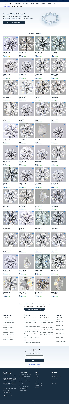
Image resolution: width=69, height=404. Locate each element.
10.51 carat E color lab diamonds (46, 320)
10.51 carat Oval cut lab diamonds (31, 331)
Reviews (37, 376)
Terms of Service (50, 402)
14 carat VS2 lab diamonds (8, 337)
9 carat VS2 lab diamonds (8, 325)
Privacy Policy (35, 402)
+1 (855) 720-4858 (6, 390)
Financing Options (22, 388)
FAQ (36, 381)
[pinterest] (6, 395)
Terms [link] (40, 366)
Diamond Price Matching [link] (24, 386)
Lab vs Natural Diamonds (56, 376)
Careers (37, 389)
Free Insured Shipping (23, 380)
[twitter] (9, 395)
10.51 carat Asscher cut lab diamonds (32, 340)
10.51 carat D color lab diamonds (46, 317)
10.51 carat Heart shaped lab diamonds (30, 334)
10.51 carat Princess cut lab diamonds (32, 320)
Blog (52, 381)
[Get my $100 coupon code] (34, 360)
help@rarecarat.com (7, 392)
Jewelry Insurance (23, 390)
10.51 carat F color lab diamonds (46, 322)
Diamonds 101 (54, 374)
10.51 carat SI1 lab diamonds (59, 322)
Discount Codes (38, 380)
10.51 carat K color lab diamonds (46, 334)
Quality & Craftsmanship (24, 384)
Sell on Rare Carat (38, 385)
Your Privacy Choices (42, 402)
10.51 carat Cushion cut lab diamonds (32, 342)
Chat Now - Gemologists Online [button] (9, 388)
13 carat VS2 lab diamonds (8, 334)
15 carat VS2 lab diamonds (8, 339)
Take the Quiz (54, 383)
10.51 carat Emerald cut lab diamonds (32, 326)
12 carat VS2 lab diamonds (8, 332)
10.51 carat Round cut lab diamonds (31, 317)
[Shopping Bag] (63, 3)
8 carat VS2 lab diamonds (8, 322)
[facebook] (4, 395)
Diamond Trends (54, 378)
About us (37, 374)
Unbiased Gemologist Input (24, 376)
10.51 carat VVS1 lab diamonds (60, 334)
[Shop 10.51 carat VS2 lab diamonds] (14, 22)
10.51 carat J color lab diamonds (46, 332)
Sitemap (37, 387)
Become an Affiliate (39, 383)
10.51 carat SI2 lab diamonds (59, 318)
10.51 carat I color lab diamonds (46, 329)
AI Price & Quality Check (24, 378)
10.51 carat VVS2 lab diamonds (60, 330)
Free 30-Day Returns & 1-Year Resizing (25, 382)
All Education (54, 380)
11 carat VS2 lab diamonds (8, 329)
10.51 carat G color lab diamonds (47, 325)
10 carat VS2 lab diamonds (8, 327)
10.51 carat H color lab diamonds (46, 327)
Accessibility (57, 402)
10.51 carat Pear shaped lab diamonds (32, 329)
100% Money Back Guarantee (25, 374)
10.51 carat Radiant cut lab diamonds (31, 337)
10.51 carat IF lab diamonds (59, 338)
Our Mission (37, 378)
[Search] (57, 3)
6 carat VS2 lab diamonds (8, 317)
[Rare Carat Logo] (7, 4)
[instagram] (11, 395)
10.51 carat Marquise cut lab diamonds (30, 323)
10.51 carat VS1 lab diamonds (59, 326)
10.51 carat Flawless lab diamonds (60, 342)
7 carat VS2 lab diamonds (8, 320)
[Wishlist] (60, 3)
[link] (6, 1)
